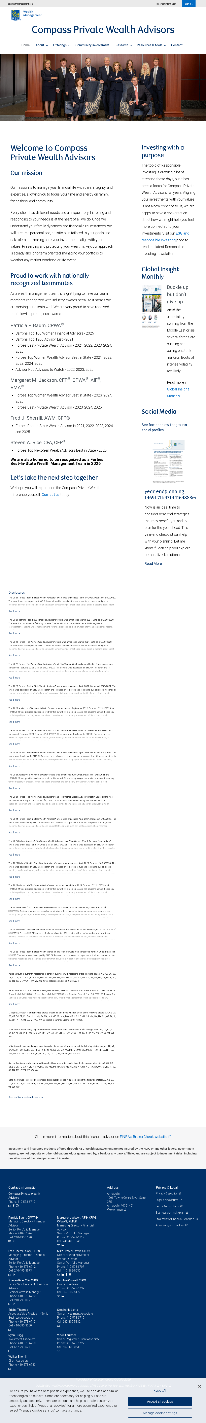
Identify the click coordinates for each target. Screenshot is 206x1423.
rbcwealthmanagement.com (20, 3)
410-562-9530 (71, 1270)
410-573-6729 (75, 1343)
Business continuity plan (170, 1212)
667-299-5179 (71, 1292)
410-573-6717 (27, 1233)
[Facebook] (14, 1206)
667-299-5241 (23, 1347)
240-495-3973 (23, 1270)
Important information (166, 3)
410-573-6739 (75, 1288)
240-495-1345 (71, 1241)
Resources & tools (151, 44)
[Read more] (14, 611)
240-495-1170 (23, 1237)
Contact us (51, 494)
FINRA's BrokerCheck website (143, 1136)
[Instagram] (18, 1206)
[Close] (199, 1386)
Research (123, 44)
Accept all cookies (160, 1401)
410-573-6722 (27, 1296)
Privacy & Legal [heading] (167, 1187)
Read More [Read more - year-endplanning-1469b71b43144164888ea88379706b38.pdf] (153, 563)
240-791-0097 (23, 1300)
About (42, 44)
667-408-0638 (71, 1347)
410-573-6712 (27, 1267)
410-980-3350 (23, 1325)
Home (25, 44)
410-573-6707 (75, 1267)
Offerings (61, 44)
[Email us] (10, 1206)
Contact (177, 44)
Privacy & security (167, 1193)
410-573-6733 (27, 1364)
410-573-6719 (75, 1237)
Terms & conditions (168, 1206)
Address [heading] (112, 1187)
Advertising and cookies (170, 1229)
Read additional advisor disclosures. (25, 1097)
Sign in (189, 3)
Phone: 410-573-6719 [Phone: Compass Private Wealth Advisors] (22, 1202)
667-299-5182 (71, 1321)
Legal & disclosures (167, 1200)
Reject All (160, 1390)
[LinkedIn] (14, 1241)
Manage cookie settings (160, 1414)
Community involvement (92, 44)
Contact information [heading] (22, 1187)
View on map (115, 1209)
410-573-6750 (27, 1343)
